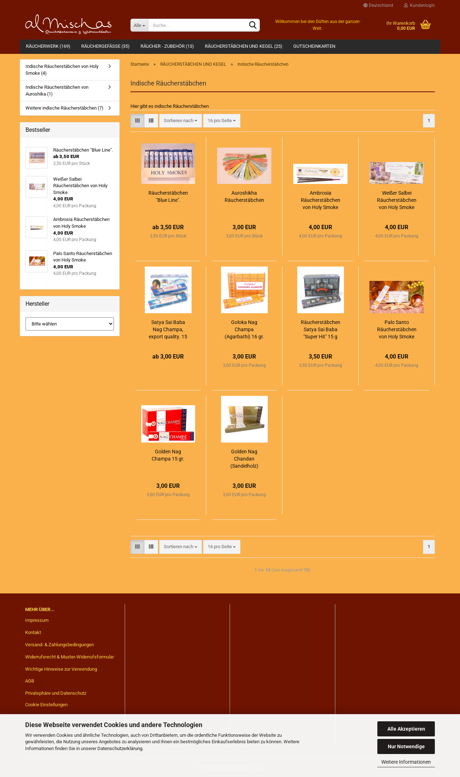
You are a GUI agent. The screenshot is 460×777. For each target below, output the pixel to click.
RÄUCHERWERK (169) (48, 46)
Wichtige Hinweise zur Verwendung (61, 669)
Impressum (37, 620)
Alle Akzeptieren (406, 729)
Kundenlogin (419, 5)
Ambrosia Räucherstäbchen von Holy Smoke (320, 200)
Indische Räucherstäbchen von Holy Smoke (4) (62, 70)
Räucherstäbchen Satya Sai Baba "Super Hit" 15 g (320, 329)
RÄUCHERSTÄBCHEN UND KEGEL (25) (243, 46)
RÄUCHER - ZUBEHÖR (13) (167, 46)
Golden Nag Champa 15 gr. (168, 455)
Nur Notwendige (406, 746)
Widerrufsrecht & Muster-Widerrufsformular (69, 657)
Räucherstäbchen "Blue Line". (168, 196)
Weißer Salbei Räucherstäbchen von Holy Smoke (397, 200)
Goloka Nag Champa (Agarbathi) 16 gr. (244, 329)
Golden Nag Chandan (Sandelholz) (244, 459)
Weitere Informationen (406, 762)
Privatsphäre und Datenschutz (55, 693)
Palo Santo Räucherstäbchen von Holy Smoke (397, 329)
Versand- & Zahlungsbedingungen (59, 644)
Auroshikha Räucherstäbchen (244, 196)
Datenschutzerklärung (119, 748)
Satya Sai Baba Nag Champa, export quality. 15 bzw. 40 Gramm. (168, 329)
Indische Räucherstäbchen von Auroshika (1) (57, 90)
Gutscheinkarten (314, 46)
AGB (29, 681)
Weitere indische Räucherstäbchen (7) (65, 108)
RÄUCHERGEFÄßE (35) (105, 46)
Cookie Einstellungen (46, 704)
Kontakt (33, 632)
